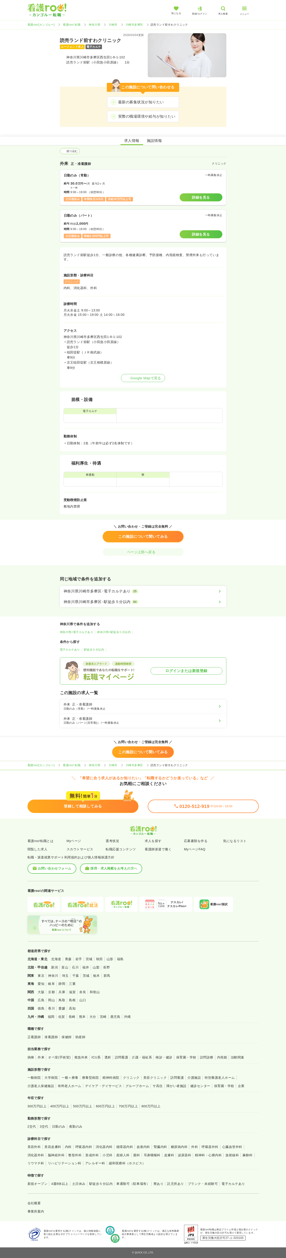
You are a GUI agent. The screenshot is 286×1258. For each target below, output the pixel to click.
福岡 (51, 1017)
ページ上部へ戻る (143, 552)
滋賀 (72, 992)
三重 (72, 984)
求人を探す (153, 841)
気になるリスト (234, 841)
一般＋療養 (70, 1077)
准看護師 (51, 1037)
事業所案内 (36, 1211)
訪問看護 (121, 1057)
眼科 (136, 1155)
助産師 (80, 1037)
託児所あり (175, 1184)
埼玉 (65, 975)
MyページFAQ (195, 849)
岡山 (51, 1000)
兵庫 (61, 992)
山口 (82, 1000)
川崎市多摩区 (134, 24)
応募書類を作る (195, 841)
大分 (92, 1017)
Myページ (74, 841)
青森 (68, 959)
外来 (41, 1057)
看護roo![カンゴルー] (41, 24)
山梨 (96, 967)
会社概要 (34, 1203)
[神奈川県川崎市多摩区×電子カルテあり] (143, 591)
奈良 (82, 992)
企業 (241, 1086)
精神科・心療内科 (208, 1155)
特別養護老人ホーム (220, 1077)
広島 (41, 1000)
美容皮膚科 (52, 1147)
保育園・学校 (186, 1057)
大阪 (41, 992)
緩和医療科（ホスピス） (127, 1163)
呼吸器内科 (83, 1147)
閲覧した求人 (38, 849)
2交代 (32, 1126)
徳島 (41, 1008)
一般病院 (34, 1077)
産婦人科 (123, 1155)
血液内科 (143, 1147)
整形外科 (75, 1155)
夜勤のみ (76, 1126)
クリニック (131, 1077)
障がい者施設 (176, 1086)
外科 (194, 1147)
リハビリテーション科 (64, 1163)
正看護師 (34, 1037)
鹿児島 (115, 1017)
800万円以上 (151, 1106)
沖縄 (127, 1017)
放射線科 (232, 1155)
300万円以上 (37, 1106)
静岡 (61, 984)
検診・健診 (164, 1057)
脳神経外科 (56, 1155)
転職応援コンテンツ (121, 849)
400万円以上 (59, 1106)
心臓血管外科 (232, 1147)
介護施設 (194, 1077)
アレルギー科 (95, 1163)
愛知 (41, 984)
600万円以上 (105, 1106)
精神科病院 (110, 1077)
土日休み (79, 1184)
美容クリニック (155, 1077)
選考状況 (112, 841)
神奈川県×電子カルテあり (76, 632)
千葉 (75, 975)
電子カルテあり (70, 649)
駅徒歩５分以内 (94, 649)
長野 (106, 967)
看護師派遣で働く (158, 849)
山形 (110, 959)
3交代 (44, 1126)
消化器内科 (104, 1147)
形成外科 (92, 1155)
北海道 (56, 959)
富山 (65, 967)
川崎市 (113, 24)
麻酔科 (247, 1155)
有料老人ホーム (69, 1086)
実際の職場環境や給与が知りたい (146, 116)
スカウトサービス (80, 849)
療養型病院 (90, 1077)
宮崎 (103, 1017)
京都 (51, 992)
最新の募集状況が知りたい (141, 102)
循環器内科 (124, 1147)
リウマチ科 (36, 1163)
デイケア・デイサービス (103, 1086)
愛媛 (61, 1008)
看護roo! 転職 (71, 24)
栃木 (96, 975)
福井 (85, 967)
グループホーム (137, 1086)
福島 (120, 959)
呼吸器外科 (210, 1147)
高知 (72, 1008)
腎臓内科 (160, 1147)
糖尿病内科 (179, 1147)
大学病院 (51, 1077)
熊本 (82, 1017)
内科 (68, 1147)
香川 (51, 1008)
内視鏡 (222, 1057)
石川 (75, 967)
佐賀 (61, 1017)
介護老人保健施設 (41, 1086)
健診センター (200, 1086)
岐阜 (51, 984)
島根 (72, 1000)
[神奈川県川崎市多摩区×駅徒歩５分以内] (143, 602)
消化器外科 (36, 1155)
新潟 (54, 967)
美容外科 (34, 1147)
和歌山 (95, 992)
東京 (41, 975)
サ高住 (158, 1086)
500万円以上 (82, 1106)
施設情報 (154, 141)
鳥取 (61, 1000)
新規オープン (38, 1184)
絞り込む (70, 151)
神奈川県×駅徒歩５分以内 (114, 632)
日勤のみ (58, 1126)
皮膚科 (169, 1155)
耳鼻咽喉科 (152, 1155)
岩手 (78, 959)
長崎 (72, 1017)
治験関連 (237, 1057)
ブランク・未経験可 (203, 1184)
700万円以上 (128, 1106)
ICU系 (96, 1057)
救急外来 (81, 1057)
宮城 (89, 959)
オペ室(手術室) (59, 1057)
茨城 (86, 975)
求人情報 (131, 141)
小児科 (107, 1155)
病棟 (31, 1057)
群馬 (107, 975)
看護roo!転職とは (41, 841)
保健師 (66, 1037)
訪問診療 (206, 1057)
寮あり (158, 1184)
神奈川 (53, 975)
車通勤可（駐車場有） (133, 1184)
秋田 (99, 959)
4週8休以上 (59, 1184)
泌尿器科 (184, 1155)
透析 (108, 1057)
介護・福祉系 (142, 1057)
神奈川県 (94, 24)
